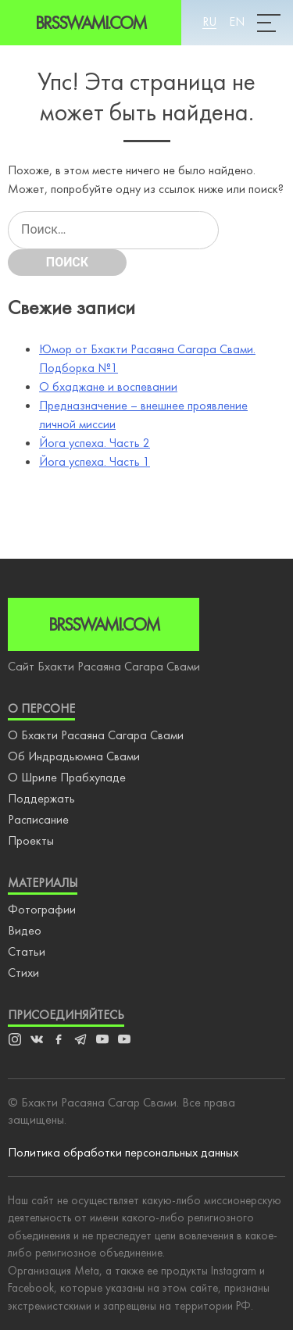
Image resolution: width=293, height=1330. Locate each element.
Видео (24, 930)
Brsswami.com (90, 22)
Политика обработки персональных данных (123, 1152)
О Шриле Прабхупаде (67, 777)
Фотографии (42, 909)
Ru (209, 21)
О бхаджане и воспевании (108, 386)
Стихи (23, 972)
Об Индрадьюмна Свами (74, 756)
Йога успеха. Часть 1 (94, 461)
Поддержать (41, 798)
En (237, 21)
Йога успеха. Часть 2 (94, 442)
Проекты (31, 840)
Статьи (26, 951)
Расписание (38, 819)
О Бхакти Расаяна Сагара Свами (96, 735)
